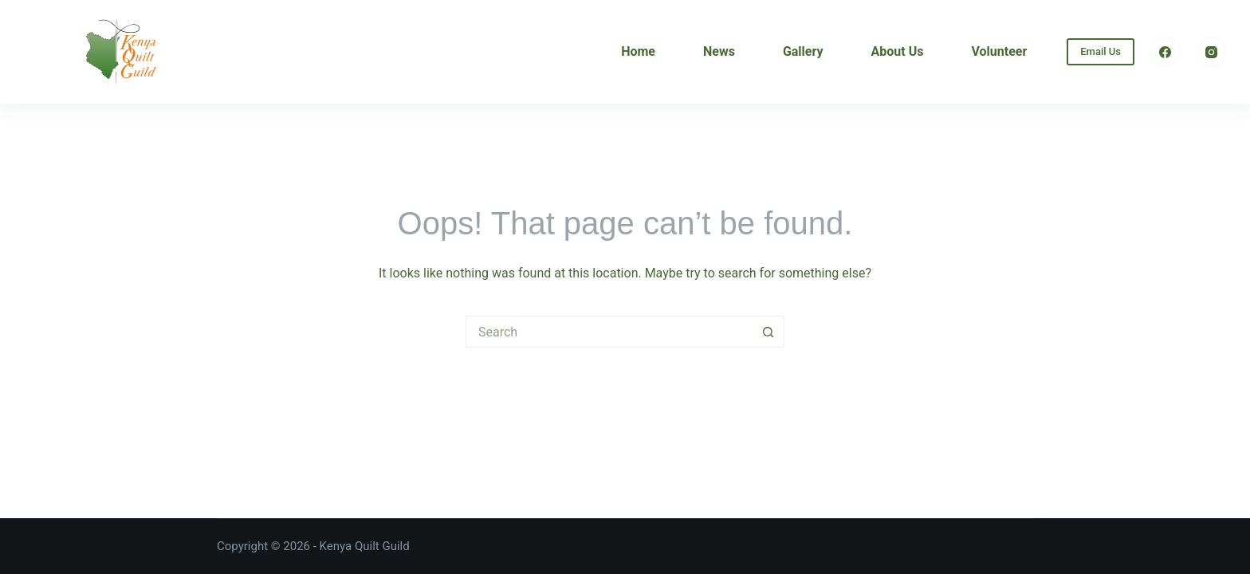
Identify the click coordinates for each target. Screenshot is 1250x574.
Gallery (803, 51)
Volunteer (999, 51)
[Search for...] (609, 332)
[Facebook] (1165, 52)
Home (638, 51)
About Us (897, 51)
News (719, 51)
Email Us (1100, 51)
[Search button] (768, 332)
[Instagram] (1212, 52)
